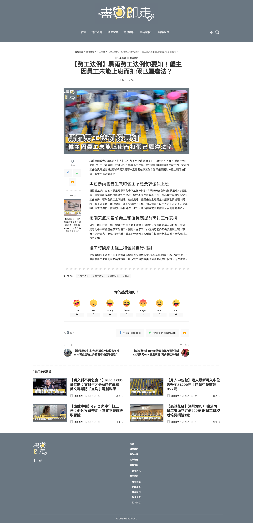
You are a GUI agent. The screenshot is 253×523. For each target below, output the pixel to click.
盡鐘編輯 (78, 396)
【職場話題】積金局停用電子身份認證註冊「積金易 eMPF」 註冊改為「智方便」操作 (72, 225)
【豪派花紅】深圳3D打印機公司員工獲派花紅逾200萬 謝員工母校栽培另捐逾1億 (193, 410)
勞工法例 (84, 276)
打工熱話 (121, 58)
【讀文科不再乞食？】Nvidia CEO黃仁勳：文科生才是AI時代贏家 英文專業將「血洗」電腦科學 (96, 384)
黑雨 (127, 276)
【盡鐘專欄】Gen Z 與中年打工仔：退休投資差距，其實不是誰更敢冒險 (96, 410)
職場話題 (134, 58)
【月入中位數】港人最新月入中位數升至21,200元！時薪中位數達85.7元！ (193, 384)
